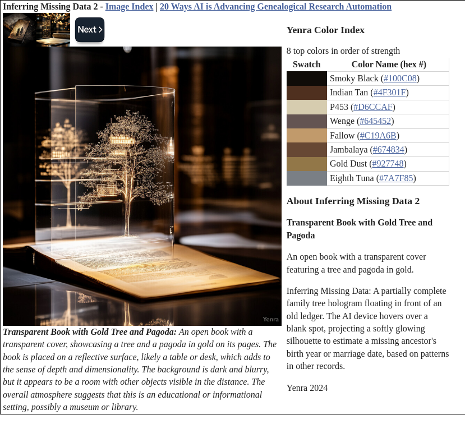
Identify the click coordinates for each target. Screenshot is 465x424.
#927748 (388, 163)
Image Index (129, 6)
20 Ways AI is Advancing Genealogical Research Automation (276, 6)
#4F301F (390, 92)
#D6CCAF (372, 107)
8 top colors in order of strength (343, 51)
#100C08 (400, 78)
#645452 (375, 121)
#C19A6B (378, 135)
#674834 (388, 149)
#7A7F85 (396, 178)
